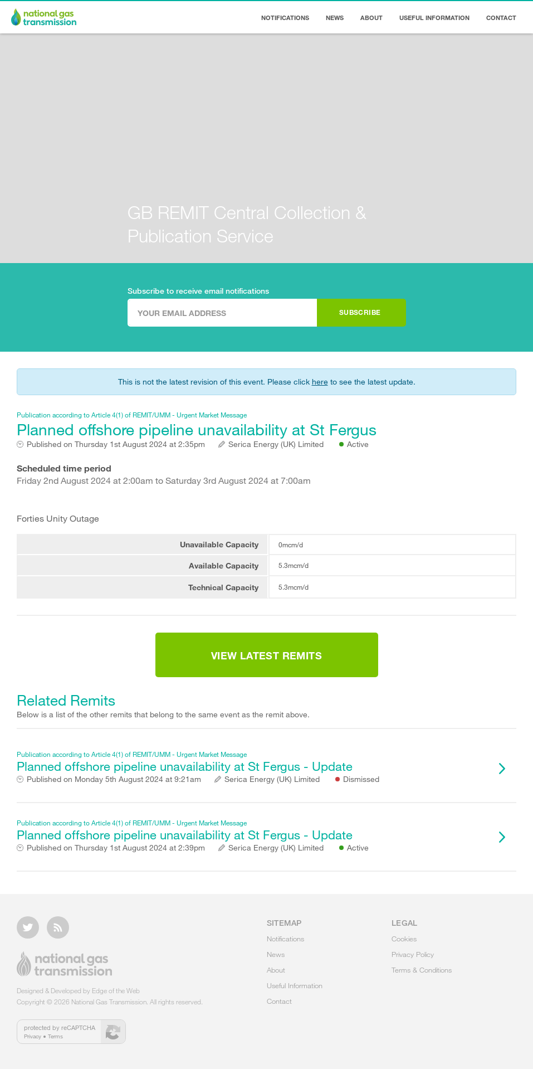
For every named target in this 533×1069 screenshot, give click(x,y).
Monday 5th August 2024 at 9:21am (114, 779)
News (335, 17)
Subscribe (360, 312)
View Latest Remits (266, 655)
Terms (55, 1036)
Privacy (32, 1036)
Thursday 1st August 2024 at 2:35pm (116, 444)
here (320, 381)
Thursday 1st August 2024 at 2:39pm (116, 848)
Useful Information (434, 17)
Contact (501, 17)
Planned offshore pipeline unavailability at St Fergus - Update (252, 762)
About (371, 17)
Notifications (285, 17)
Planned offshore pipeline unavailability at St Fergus (252, 424)
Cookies (404, 938)
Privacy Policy (413, 954)
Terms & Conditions (422, 969)
